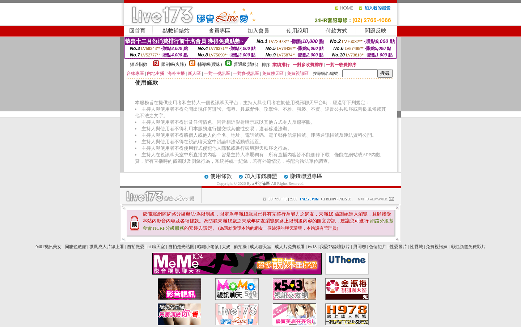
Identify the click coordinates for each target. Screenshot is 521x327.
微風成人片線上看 (106, 246)
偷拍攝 (240, 246)
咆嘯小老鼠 (208, 246)
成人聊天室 (260, 246)
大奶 (226, 246)
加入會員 (258, 31)
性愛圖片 (398, 246)
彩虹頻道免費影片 (468, 246)
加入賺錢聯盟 (261, 176)
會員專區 (219, 31)
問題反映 (375, 31)
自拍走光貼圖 (181, 246)
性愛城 (416, 246)
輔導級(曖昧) (210, 64)
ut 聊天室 (157, 246)
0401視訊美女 (48, 246)
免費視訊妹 (437, 246)
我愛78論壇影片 (334, 246)
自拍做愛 (135, 246)
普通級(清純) (246, 64)
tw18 (312, 246)
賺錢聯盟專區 (306, 176)
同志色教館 (75, 246)
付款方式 (336, 31)
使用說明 (297, 31)
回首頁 (137, 31)
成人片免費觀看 (290, 246)
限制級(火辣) (173, 64)
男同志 (359, 246)
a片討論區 (262, 183)
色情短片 (377, 246)
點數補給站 (176, 31)
